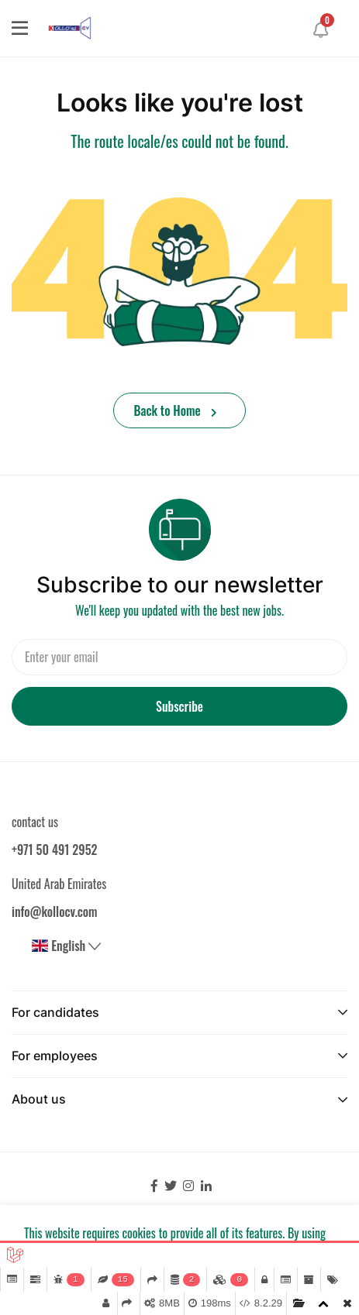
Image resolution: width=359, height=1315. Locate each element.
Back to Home (176, 410)
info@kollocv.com (55, 911)
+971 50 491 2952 (54, 849)
